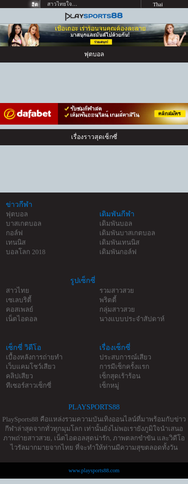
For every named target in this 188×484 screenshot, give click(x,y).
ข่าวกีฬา (19, 204)
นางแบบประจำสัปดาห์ (132, 319)
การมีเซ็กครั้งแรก (124, 366)
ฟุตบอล (17, 214)
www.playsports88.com (93, 470)
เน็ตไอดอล (21, 319)
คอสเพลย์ (19, 309)
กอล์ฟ (14, 233)
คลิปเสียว (19, 376)
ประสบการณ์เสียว (125, 357)
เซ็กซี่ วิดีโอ (23, 347)
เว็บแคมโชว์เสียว (30, 366)
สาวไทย (17, 290)
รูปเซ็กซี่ (82, 280)
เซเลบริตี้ (18, 300)
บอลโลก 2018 (25, 251)
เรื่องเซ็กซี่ (114, 347)
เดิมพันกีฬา (116, 214)
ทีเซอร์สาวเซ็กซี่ (28, 385)
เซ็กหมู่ (109, 385)
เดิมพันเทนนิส (119, 242)
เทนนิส (16, 242)
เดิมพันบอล (115, 223)
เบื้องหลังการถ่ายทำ (34, 357)
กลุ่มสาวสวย (117, 309)
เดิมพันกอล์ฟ (118, 251)
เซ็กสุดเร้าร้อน (119, 376)
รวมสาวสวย (116, 290)
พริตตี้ (107, 300)
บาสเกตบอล (23, 223)
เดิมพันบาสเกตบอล (127, 233)
